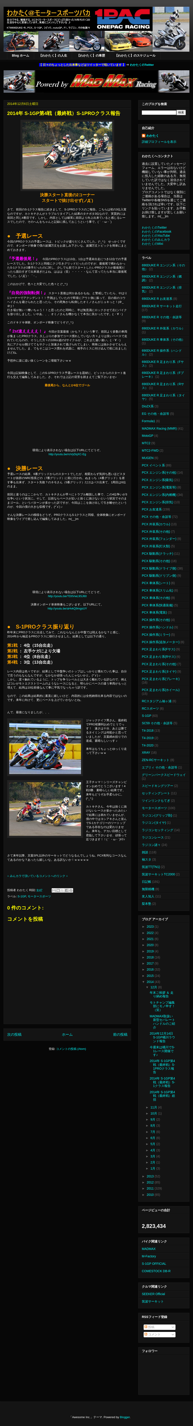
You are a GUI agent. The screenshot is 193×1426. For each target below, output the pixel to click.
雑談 (145, 852)
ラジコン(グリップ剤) (157, 815)
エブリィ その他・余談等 (159, 767)
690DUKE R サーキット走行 (162, 306)
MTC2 (146, 443)
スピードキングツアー (157, 786)
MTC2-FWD (150, 450)
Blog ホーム (20, 55)
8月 (153, 1125)
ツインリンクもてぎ (156, 800)
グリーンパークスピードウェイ (164, 775)
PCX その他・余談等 (156, 517)
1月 (153, 1168)
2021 (151, 939)
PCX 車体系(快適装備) (157, 605)
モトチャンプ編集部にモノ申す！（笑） (162, 1006)
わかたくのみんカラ (156, 239)
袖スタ (146, 859)
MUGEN (148, 458)
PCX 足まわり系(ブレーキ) (161, 679)
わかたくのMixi (152, 243)
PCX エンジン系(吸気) (157, 480)
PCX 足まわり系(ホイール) (161, 690)
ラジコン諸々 (151, 845)
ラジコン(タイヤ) (154, 822)
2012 (151, 1182)
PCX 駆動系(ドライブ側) (159, 568)
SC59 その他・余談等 (157, 723)
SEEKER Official (153, 1294)
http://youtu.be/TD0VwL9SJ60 (67, 596)
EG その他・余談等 (155, 413)
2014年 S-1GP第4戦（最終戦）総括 (162, 1096)
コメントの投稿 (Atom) (71, 1049)
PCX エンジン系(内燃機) (159, 495)
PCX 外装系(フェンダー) (159, 539)
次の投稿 (14, 1034)
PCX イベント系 (153, 465)
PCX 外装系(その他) (156, 531)
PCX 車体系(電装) (154, 612)
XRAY (146, 752)
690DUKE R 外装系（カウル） (163, 328)
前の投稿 (120, 1034)
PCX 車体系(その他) (156, 598)
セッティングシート (156, 793)
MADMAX (149, 1249)
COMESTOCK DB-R (156, 1271)
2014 (151, 982)
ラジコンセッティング (157, 830)
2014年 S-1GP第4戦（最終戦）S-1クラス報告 (162, 1082)
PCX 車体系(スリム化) (157, 590)
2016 (151, 969)
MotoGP (147, 435)
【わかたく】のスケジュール (135, 55)
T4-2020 (148, 745)
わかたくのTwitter (142, 64)
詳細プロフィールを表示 (159, 141)
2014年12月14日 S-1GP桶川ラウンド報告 (162, 1037)
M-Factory (149, 1256)
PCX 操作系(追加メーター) (161, 642)
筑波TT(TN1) (151, 867)
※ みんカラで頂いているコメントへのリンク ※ (37, 876)
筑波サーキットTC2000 (158, 874)
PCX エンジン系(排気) (157, 502)
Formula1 (148, 421)
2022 (151, 933)
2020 (151, 945)
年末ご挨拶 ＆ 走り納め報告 (161, 994)
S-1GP (22, 896)
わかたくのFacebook (156, 231)
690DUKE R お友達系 (157, 298)
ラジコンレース (153, 837)
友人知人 (148, 896)
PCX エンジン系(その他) (159, 472)
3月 (153, 1156)
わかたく (152, 135)
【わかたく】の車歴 (91, 55)
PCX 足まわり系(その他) (159, 664)
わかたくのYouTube (156, 235)
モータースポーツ (39, 896)
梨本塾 (146, 903)
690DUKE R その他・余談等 (162, 317)
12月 (154, 987)
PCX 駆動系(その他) (156, 561)
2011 (151, 1188)
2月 (153, 1162)
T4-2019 (148, 738)
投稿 (149, 1327)
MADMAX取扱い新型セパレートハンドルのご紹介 (162, 1021)
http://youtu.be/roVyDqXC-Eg (67, 454)
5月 (153, 1144)
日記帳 (146, 881)
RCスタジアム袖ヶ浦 (156, 701)
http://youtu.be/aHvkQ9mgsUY (67, 608)
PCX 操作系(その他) (156, 620)
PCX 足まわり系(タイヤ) (159, 671)
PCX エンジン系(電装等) (159, 487)
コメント (153, 1334)
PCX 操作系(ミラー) (156, 634)
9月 (153, 1119)
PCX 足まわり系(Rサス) (158, 656)
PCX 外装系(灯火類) (156, 546)
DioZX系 (148, 406)
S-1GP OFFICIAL (154, 1263)
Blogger (125, 1417)
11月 (154, 1107)
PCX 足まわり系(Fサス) (158, 649)
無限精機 (148, 889)
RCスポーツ (150, 708)
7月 (153, 1132)
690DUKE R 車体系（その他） (163, 339)
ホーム (67, 1034)
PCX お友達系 (152, 509)
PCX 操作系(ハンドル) (157, 627)
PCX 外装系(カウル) (156, 524)
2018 (151, 957)
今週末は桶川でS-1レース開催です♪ (162, 1051)
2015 (151, 976)
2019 (151, 951)
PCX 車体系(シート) (156, 583)
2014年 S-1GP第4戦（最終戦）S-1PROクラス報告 (162, 1066)
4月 (153, 1150)
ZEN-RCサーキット (155, 760)
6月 (153, 1138)
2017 (151, 963)
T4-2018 (148, 730)
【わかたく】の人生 (53, 55)
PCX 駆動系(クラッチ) (157, 553)
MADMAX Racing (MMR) (159, 428)
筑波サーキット (153, 1301)
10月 (154, 1113)
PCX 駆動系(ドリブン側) (159, 575)
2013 (151, 1176)
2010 (151, 1194)
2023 (151, 926)
